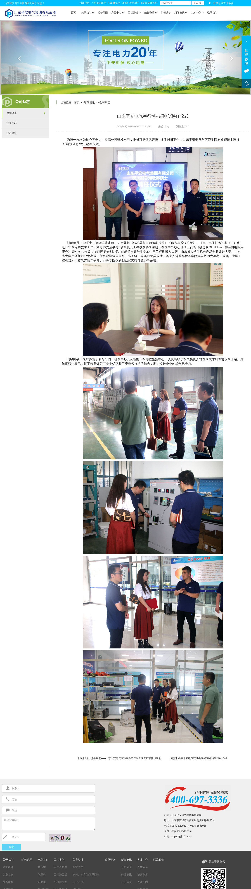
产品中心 (117, 12)
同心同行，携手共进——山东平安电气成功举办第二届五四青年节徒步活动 (119, 758)
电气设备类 (60, 867)
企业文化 (8, 874)
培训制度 (142, 874)
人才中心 (197, 12)
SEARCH (197, 3)
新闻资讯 (180, 12)
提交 (11, 847)
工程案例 (134, 12)
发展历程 (8, 881)
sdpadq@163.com (182, 836)
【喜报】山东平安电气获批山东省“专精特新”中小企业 (198, 758)
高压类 (42, 867)
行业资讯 (11, 122)
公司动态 (12, 113)
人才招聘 (142, 881)
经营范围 (103, 12)
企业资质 (78, 867)
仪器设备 (166, 12)
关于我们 (87, 12)
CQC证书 (78, 881)
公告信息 (11, 132)
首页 (73, 12)
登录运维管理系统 (223, 3)
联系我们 (212, 12)
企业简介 (8, 867)
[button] (19, 57)
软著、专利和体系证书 (86, 874)
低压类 (42, 874)
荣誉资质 (150, 12)
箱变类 (42, 881)
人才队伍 (142, 867)
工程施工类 (60, 874)
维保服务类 (60, 881)
